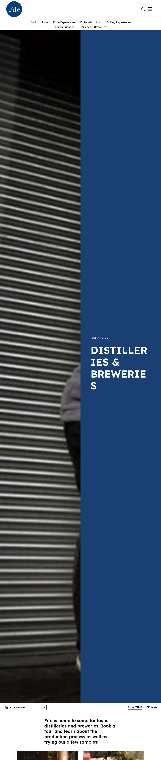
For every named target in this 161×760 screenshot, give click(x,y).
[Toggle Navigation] (150, 9)
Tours (45, 22)
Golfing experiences (119, 22)
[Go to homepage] (14, 9)
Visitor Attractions (91, 22)
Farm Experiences (64, 22)
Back (33, 22)
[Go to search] (143, 9)
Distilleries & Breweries (92, 27)
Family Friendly (64, 27)
